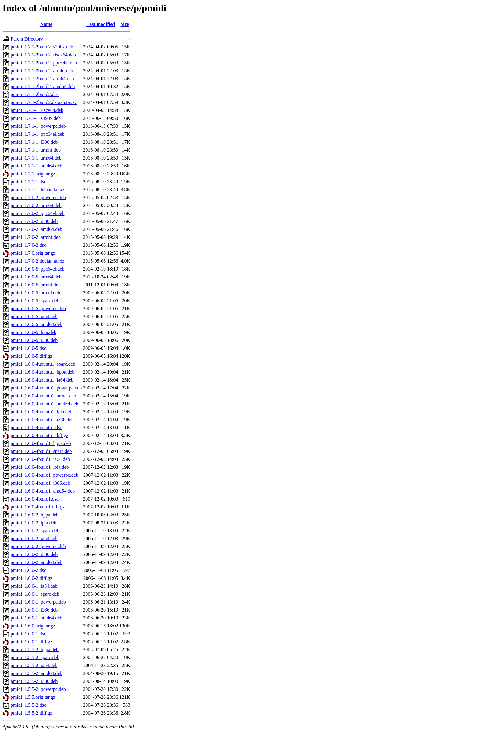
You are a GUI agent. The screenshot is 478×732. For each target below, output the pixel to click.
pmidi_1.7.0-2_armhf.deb (36, 237)
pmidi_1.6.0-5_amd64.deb (36, 324)
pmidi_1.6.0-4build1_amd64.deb (43, 490)
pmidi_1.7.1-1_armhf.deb (36, 149)
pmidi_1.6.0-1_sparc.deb (35, 594)
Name (46, 24)
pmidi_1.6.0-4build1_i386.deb (40, 483)
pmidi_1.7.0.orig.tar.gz (33, 253)
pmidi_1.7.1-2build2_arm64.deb (42, 78)
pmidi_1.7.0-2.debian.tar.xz (37, 261)
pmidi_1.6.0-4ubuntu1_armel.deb (43, 395)
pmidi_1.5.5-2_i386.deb (34, 681)
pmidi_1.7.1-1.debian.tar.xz (37, 189)
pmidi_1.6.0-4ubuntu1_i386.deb (42, 419)
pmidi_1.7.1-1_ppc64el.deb (37, 134)
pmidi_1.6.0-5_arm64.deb (36, 276)
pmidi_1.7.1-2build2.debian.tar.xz (44, 102)
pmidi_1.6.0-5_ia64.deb (34, 316)
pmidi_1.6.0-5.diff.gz (31, 356)
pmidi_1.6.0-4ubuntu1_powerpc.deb (46, 387)
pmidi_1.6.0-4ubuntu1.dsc (36, 427)
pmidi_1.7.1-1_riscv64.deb (37, 110)
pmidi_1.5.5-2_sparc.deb (35, 657)
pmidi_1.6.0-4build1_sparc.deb (41, 451)
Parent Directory (27, 38)
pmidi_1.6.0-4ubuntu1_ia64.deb (42, 379)
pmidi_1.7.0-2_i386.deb (34, 221)
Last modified (100, 24)
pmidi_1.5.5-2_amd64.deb (36, 673)
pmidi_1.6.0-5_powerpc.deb (38, 308)
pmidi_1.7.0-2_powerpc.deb (38, 197)
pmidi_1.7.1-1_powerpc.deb (38, 126)
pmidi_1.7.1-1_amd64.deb (36, 165)
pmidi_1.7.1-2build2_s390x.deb (42, 46)
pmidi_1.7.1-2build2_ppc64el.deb (44, 62)
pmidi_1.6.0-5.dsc (28, 348)
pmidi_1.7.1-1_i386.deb (34, 142)
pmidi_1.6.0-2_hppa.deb (35, 514)
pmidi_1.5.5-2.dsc (28, 705)
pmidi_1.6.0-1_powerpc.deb (38, 602)
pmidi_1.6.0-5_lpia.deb (33, 332)
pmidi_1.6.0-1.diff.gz (31, 641)
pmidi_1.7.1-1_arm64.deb (36, 157)
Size (124, 24)
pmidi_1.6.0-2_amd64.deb (36, 562)
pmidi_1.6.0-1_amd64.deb (36, 617)
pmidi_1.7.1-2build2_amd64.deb (43, 86)
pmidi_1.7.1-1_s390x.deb (36, 118)
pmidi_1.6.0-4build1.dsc (35, 498)
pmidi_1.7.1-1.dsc (28, 181)
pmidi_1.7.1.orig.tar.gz (33, 173)
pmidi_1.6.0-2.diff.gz (31, 578)
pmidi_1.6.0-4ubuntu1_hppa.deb (42, 372)
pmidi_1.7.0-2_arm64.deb (36, 205)
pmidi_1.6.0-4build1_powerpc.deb (44, 475)
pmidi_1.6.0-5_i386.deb (34, 340)
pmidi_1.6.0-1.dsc (28, 633)
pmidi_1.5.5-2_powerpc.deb (38, 689)
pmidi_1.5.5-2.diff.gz (31, 713)
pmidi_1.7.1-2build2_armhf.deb (42, 70)
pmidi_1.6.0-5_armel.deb (35, 292)
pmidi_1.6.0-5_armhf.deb (36, 284)
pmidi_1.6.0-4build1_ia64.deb (40, 459)
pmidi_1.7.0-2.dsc (28, 245)
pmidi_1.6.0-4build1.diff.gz (38, 506)
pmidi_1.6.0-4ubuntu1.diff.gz (39, 435)
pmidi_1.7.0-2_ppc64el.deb (37, 213)
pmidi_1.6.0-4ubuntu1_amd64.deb (44, 403)
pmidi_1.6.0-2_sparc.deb (35, 530)
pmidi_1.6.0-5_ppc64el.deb (37, 268)
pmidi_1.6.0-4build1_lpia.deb (40, 467)
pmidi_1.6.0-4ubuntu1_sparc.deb (43, 364)
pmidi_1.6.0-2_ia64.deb (34, 538)
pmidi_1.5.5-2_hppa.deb (35, 649)
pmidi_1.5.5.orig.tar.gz (33, 697)
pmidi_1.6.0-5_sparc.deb (35, 300)
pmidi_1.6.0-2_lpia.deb (33, 522)
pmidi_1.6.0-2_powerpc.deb (38, 546)
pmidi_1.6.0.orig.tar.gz (33, 625)
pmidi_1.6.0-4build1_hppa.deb (41, 443)
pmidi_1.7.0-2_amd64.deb (36, 229)
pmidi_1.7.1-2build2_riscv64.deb (43, 54)
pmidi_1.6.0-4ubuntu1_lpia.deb (41, 411)
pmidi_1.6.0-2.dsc (28, 570)
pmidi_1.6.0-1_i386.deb (34, 609)
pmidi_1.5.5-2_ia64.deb (34, 665)
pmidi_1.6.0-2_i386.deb (34, 554)
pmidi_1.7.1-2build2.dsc (35, 94)
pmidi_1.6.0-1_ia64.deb (34, 586)
